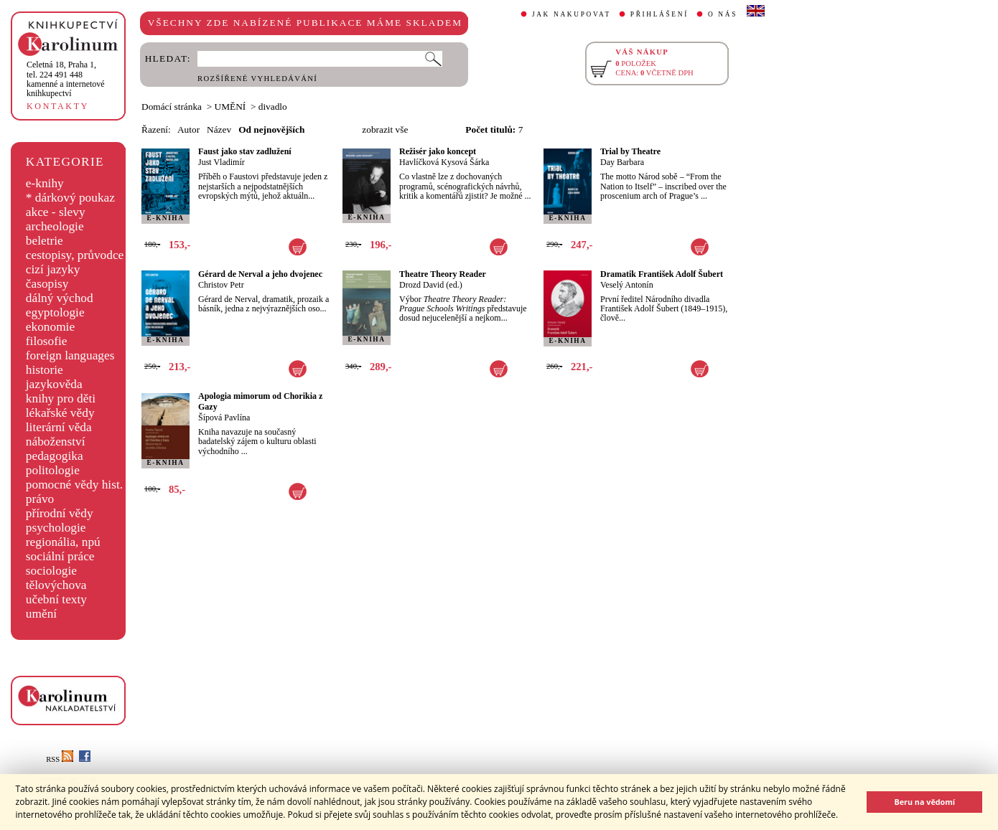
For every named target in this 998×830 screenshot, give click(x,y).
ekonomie (50, 327)
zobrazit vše (385, 129)
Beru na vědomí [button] (924, 801)
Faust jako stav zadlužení (245, 151)
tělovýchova (56, 585)
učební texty (56, 599)
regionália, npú (63, 542)
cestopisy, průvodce (75, 255)
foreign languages (70, 355)
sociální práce (60, 556)
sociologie (51, 570)
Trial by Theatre (630, 151)
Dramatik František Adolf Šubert (661, 274)
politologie (53, 470)
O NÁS (722, 14)
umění (41, 614)
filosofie (46, 341)
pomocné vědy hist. (74, 484)
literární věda (59, 427)
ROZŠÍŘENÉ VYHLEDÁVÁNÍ (257, 78)
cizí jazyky (53, 269)
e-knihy (45, 183)
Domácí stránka (171, 106)
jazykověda (54, 384)
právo (40, 499)
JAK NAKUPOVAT (571, 14)
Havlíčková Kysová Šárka (444, 162)
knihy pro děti (60, 398)
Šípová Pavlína (224, 417)
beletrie (44, 240)
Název (219, 129)
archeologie (55, 226)
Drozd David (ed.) (430, 285)
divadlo (272, 106)
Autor (188, 129)
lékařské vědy (60, 413)
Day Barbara (622, 162)
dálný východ (59, 298)
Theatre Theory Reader (442, 274)
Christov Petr (221, 285)
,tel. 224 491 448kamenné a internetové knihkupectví (66, 79)
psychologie (56, 527)
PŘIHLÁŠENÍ (659, 14)
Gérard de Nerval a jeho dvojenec (260, 274)
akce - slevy (55, 212)
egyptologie (55, 312)
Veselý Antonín (626, 285)
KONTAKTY (58, 106)
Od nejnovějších (271, 129)
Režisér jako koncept (437, 151)
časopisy (47, 284)
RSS (59, 759)
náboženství (55, 441)
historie (44, 370)
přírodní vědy (59, 513)
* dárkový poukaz (70, 197)
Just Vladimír (221, 162)
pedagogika (54, 456)
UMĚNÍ (230, 106)
